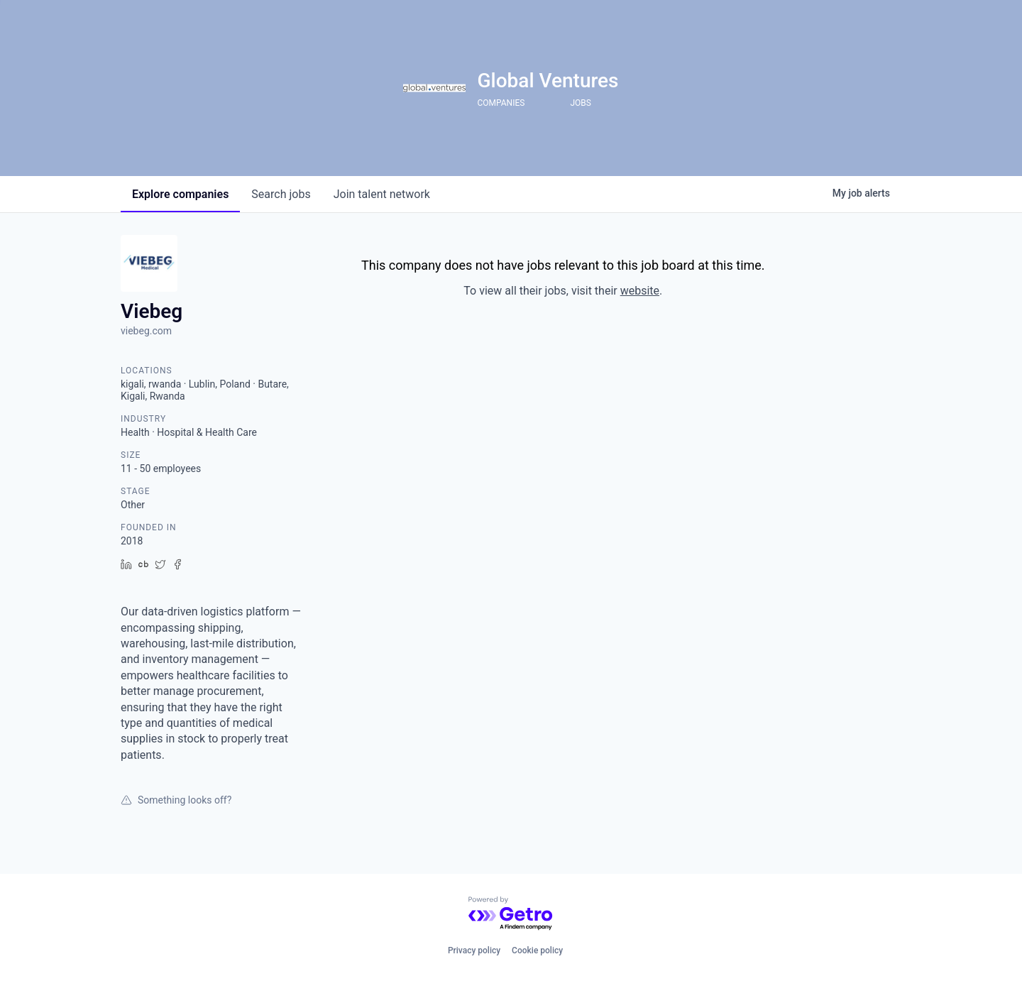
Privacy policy (474, 950)
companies (180, 194)
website (639, 290)
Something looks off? (176, 800)
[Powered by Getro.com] (511, 914)
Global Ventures (547, 80)
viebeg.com (146, 330)
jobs (280, 194)
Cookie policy (537, 950)
